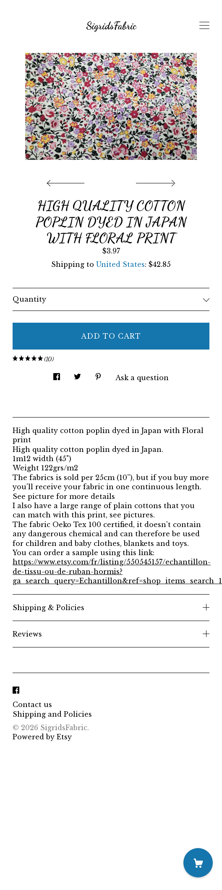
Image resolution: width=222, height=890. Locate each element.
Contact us (32, 704)
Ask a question (142, 377)
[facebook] (16, 690)
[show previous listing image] (68, 181)
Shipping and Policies (52, 714)
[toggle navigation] (204, 25)
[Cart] (198, 862)
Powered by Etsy (42, 737)
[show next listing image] (154, 181)
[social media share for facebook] (56, 374)
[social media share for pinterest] (98, 374)
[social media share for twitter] (77, 374)
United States (120, 264)
